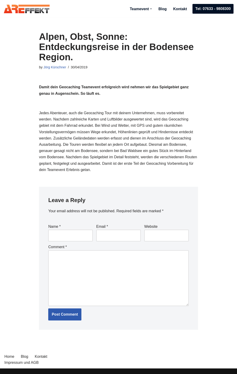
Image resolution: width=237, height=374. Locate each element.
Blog (162, 9)
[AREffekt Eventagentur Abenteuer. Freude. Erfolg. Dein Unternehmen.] (26, 8)
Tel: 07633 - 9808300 (213, 9)
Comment (57, 247)
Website (151, 226)
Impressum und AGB (21, 362)
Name (54, 226)
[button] (151, 9)
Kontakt (180, 9)
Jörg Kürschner (55, 67)
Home (9, 356)
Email (102, 226)
